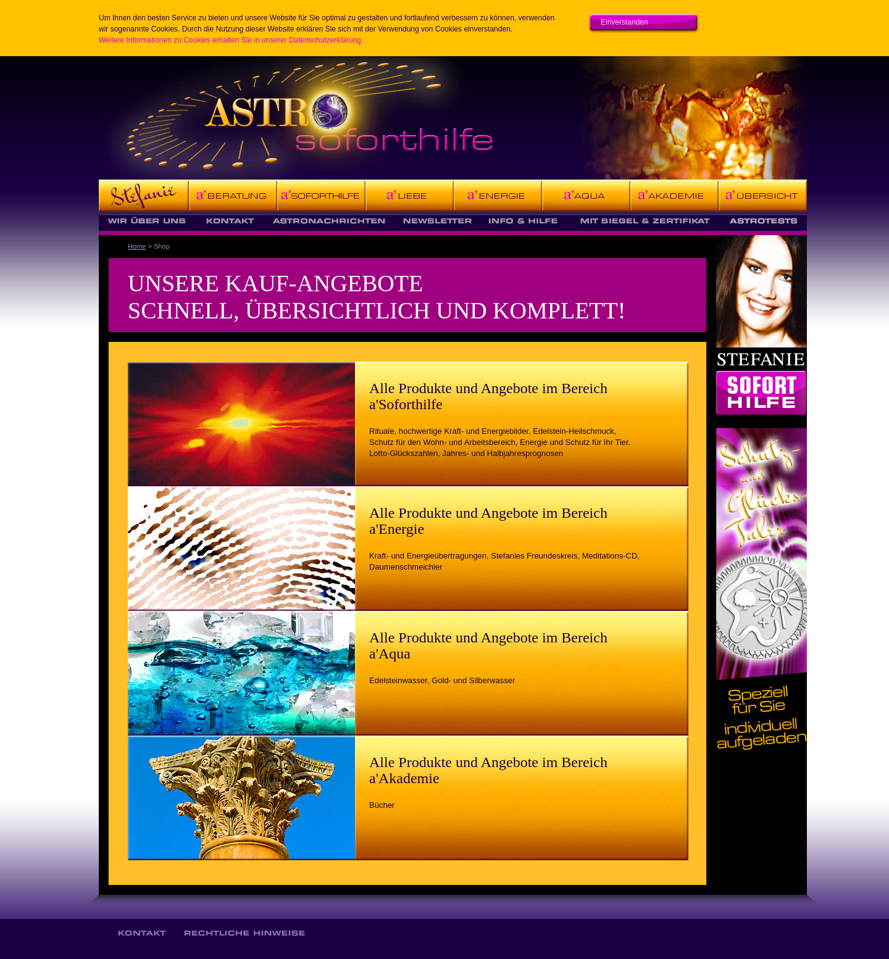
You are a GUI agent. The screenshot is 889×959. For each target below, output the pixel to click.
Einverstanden (624, 22)
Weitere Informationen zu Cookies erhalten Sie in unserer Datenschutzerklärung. (231, 40)
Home (137, 246)
